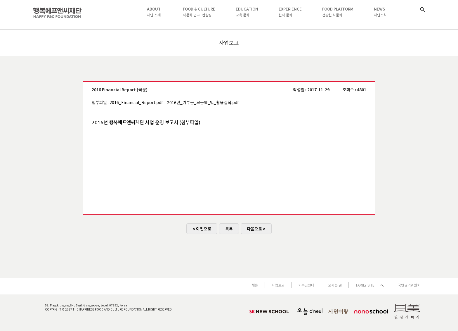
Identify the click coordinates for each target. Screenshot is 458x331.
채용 (254, 284)
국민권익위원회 (409, 284)
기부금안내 (306, 284)
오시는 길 (335, 284)
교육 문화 (247, 11)
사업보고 (278, 284)
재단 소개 (154, 11)
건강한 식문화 (337, 11)
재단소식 (380, 11)
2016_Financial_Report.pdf (136, 102)
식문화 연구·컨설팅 (199, 11)
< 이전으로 (201, 229)
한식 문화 (290, 11)
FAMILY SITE (370, 284)
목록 (229, 229)
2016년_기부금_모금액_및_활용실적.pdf (203, 102)
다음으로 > (256, 229)
